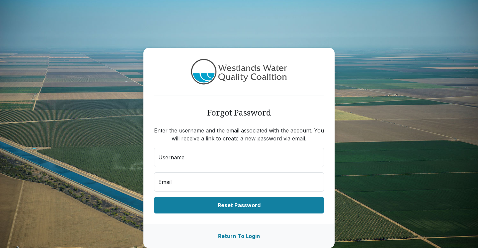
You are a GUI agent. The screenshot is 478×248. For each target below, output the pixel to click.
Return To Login (239, 236)
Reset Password (239, 205)
